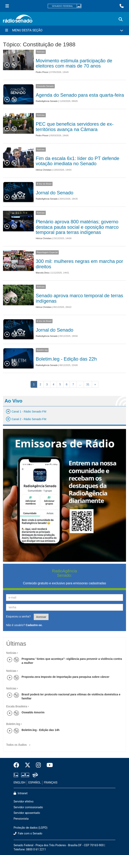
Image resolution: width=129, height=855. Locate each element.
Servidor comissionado (28, 807)
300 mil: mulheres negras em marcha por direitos (79, 263)
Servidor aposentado (27, 813)
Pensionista (21, 818)
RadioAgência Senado (47, 101)
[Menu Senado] (7, 6)
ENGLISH (19, 782)
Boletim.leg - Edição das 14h (41, 730)
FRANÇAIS (51, 782)
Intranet (21, 793)
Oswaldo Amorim (33, 712)
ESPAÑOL (34, 782)
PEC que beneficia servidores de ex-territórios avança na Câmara (75, 126)
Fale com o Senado (28, 833)
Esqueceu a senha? (18, 616)
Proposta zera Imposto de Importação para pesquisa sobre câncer (65, 676)
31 (87, 384)
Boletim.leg (42, 350)
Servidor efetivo (24, 801)
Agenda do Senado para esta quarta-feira (80, 95)
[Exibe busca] (120, 19)
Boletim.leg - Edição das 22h (66, 359)
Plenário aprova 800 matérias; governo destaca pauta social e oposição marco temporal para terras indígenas (77, 227)
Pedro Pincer (42, 72)
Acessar (41, 616)
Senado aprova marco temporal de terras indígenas (79, 298)
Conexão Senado (45, 86)
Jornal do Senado (54, 192)
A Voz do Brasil (44, 184)
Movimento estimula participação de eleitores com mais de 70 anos (74, 63)
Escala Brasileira (16, 706)
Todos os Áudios (19, 743)
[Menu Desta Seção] (64, 30)
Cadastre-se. (34, 625)
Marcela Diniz (42, 272)
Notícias (41, 52)
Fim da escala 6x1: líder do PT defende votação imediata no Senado (77, 161)
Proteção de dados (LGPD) (31, 827)
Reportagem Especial (47, 252)
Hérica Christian (43, 170)
